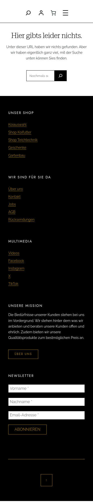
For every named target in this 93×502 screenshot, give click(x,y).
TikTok (13, 284)
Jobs (12, 204)
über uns (23, 354)
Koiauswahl (17, 125)
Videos (13, 253)
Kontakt (14, 197)
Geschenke (17, 147)
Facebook (16, 261)
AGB (11, 212)
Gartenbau (16, 155)
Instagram (16, 268)
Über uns (15, 189)
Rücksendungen (21, 220)
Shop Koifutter (19, 132)
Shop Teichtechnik (22, 140)
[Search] (28, 12)
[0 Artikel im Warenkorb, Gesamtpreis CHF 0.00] (53, 12)
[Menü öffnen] (65, 12)
